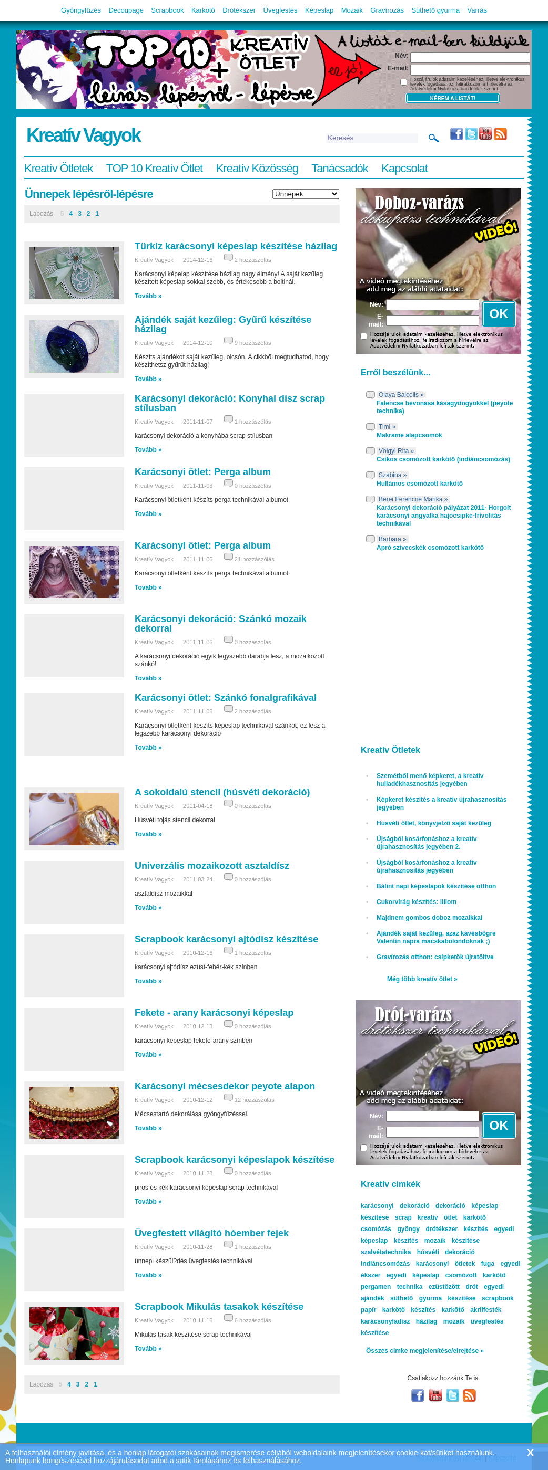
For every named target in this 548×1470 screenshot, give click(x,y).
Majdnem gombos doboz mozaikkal (429, 917)
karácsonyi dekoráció (395, 1206)
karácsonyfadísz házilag (399, 1321)
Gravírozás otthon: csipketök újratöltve (435, 957)
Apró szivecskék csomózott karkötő (430, 547)
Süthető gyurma (435, 10)
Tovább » (148, 296)
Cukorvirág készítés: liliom (416, 902)
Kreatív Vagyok (83, 135)
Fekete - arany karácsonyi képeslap (214, 1012)
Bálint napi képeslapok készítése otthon (436, 886)
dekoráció (450, 1206)
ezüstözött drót (453, 1286)
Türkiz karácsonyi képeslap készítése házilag (236, 246)
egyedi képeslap (413, 1275)
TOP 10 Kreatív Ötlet (154, 168)
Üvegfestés (280, 10)
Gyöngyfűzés (81, 10)
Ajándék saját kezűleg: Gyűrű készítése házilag (223, 324)
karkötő (452, 1310)
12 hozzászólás (255, 1100)
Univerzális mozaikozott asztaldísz (212, 865)
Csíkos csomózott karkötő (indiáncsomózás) (443, 459)
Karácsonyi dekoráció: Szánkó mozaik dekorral (221, 624)
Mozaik (352, 10)
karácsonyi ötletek (445, 1263)
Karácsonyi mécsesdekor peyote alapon (225, 1086)
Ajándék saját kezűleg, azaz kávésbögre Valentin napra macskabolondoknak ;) (436, 937)
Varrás (477, 10)
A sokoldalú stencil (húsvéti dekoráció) (222, 792)
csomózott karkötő (475, 1275)
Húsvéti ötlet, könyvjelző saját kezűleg (434, 823)
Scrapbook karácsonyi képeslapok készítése (234, 1159)
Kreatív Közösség (257, 168)
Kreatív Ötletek (58, 168)
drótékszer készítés (456, 1229)
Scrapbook (167, 10)
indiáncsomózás (385, 1263)
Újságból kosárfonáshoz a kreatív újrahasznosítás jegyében (427, 866)
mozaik (454, 1321)
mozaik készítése (452, 1240)
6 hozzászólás (253, 1320)
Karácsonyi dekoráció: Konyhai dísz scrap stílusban (230, 403)
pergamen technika (391, 1286)
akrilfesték (485, 1310)
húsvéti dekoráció (446, 1252)
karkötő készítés (408, 1310)
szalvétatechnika (386, 1252)
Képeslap (319, 10)
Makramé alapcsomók (409, 435)
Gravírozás (387, 10)
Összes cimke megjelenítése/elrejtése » (425, 1350)
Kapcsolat (404, 168)
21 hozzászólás (255, 559)
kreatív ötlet (437, 1217)
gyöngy (408, 1229)
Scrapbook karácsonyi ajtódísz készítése (226, 939)
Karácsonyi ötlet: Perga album (203, 472)
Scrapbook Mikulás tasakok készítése (219, 1306)
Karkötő (203, 10)
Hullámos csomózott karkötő (420, 483)
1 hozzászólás (253, 421)
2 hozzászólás (253, 260)
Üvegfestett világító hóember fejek (212, 1233)
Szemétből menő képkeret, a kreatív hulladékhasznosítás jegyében (430, 780)
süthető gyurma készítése (433, 1298)
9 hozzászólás (253, 343)
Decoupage (126, 10)
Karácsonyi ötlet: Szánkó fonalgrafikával (226, 697)
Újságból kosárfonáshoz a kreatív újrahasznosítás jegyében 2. (427, 842)
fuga (487, 1263)
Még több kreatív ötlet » (422, 979)
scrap (403, 1217)
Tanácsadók (339, 168)
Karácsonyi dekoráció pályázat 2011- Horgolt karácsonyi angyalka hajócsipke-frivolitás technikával (444, 515)
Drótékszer (239, 10)
